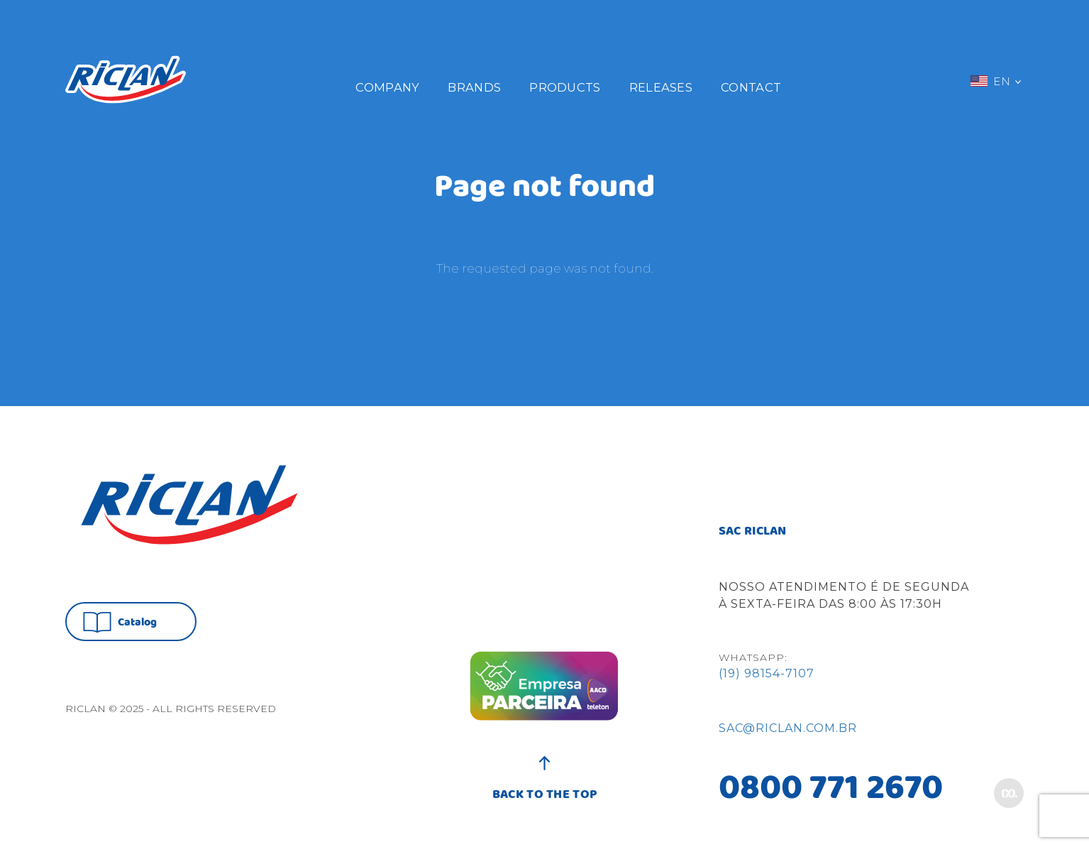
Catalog (120, 622)
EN (995, 81)
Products (564, 87)
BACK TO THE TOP (544, 787)
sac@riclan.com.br (788, 728)
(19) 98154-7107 (766, 673)
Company (387, 87)
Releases (660, 87)
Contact (751, 87)
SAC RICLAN (753, 532)
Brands (474, 87)
